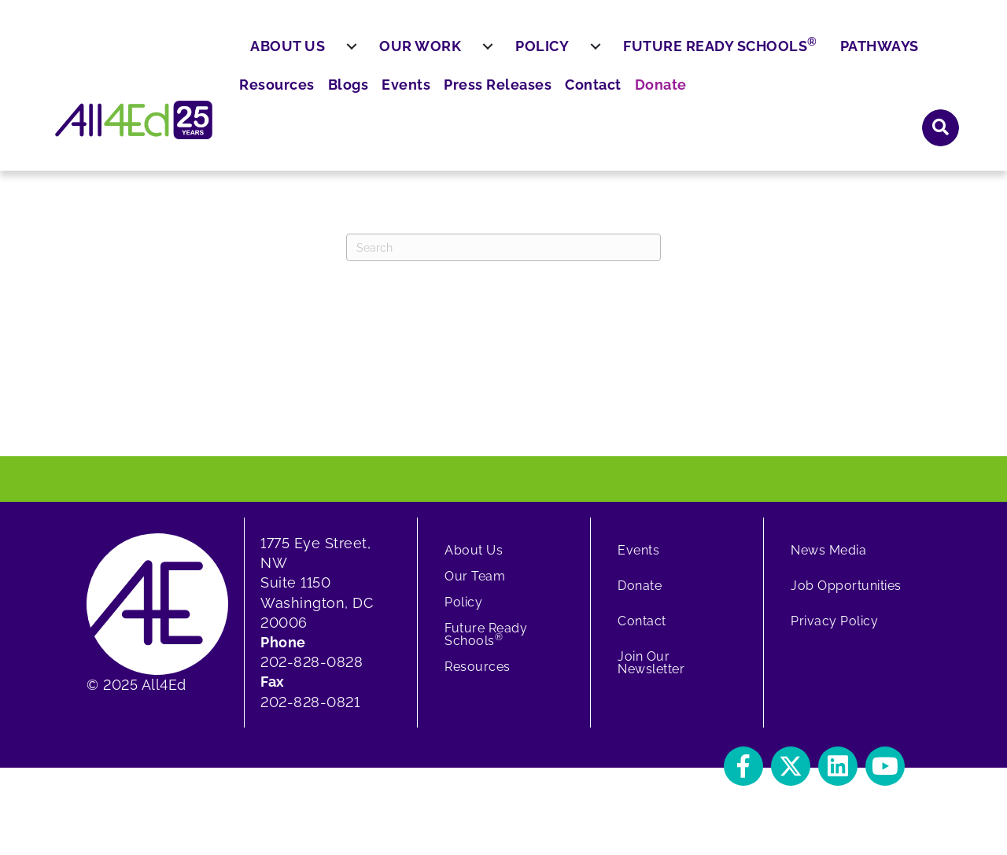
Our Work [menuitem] (459, 100)
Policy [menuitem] (580, 100)
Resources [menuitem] (521, 55)
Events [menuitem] (640, 55)
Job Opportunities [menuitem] (846, 597)
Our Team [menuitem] (474, 587)
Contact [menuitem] (812, 55)
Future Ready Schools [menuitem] (759, 99)
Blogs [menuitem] (587, 55)
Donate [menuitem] (874, 55)
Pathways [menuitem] (917, 100)
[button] (941, 54)
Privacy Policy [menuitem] (834, 632)
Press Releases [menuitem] (724, 55)
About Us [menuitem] (326, 100)
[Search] (503, 259)
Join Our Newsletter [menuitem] (651, 674)
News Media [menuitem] (828, 562)
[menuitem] (390, 101)
